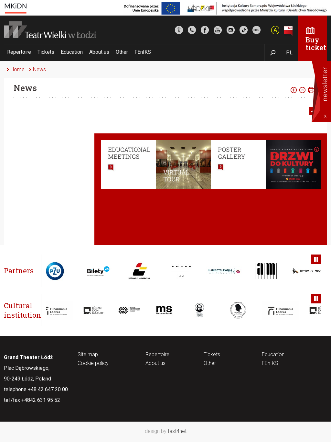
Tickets (45, 52)
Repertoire (19, 52)
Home (18, 69)
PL (289, 53)
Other (122, 52)
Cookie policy (93, 363)
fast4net (177, 431)
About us (99, 52)
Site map (88, 354)
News (39, 69)
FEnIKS (142, 52)
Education (72, 52)
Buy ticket (315, 43)
